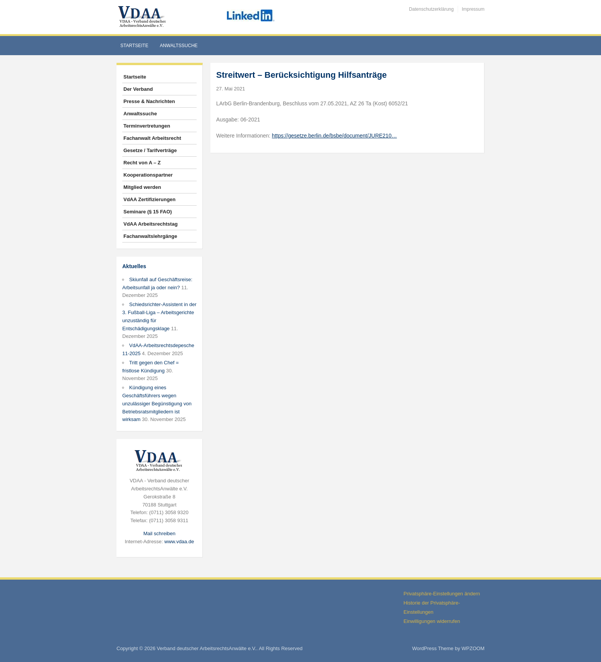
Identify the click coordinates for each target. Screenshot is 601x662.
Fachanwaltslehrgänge (150, 236)
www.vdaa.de (179, 541)
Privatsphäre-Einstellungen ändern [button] (442, 593)
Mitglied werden (142, 187)
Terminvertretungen (146, 126)
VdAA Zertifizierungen (149, 199)
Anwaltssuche (179, 45)
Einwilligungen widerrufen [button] (432, 621)
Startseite (134, 45)
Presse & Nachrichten (149, 101)
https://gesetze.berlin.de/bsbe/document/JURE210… (334, 136)
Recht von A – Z (142, 163)
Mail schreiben (159, 533)
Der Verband (138, 89)
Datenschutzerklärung (431, 9)
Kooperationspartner (148, 175)
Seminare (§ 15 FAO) (147, 212)
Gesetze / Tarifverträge (150, 150)
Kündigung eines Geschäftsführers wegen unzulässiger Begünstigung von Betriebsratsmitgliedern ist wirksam (157, 403)
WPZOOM (472, 648)
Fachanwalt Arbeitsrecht (152, 138)
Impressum (473, 9)
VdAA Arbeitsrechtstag (150, 224)
